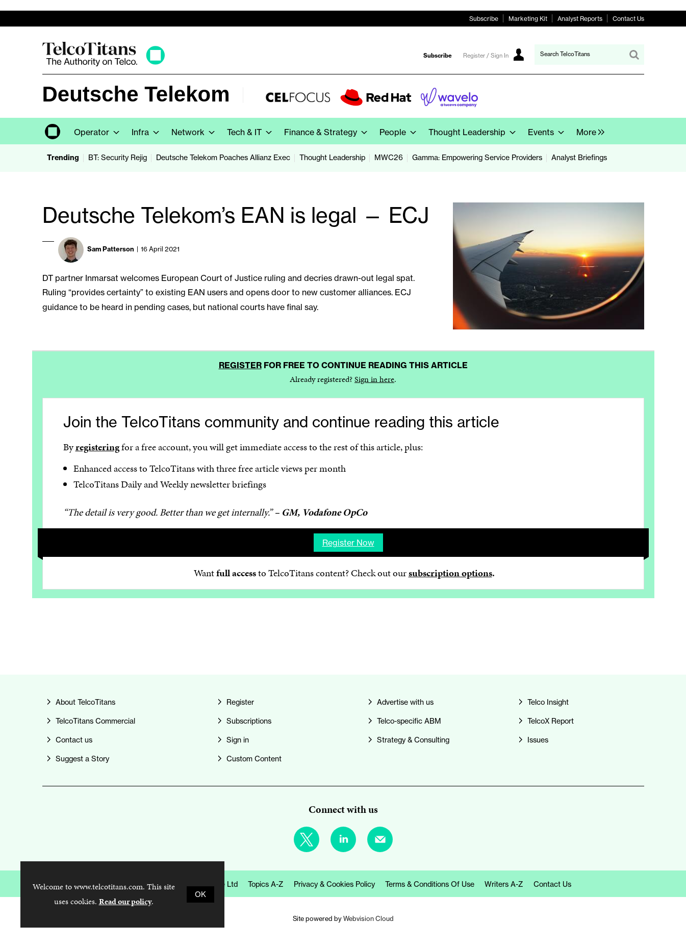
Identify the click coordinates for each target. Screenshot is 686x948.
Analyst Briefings (579, 157)
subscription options (450, 573)
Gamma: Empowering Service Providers (477, 157)
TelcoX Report (550, 721)
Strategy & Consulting (413, 740)
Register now (348, 542)
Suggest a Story (82, 758)
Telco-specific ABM (409, 721)
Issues (537, 740)
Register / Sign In (486, 55)
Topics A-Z (266, 884)
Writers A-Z (504, 884)
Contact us (74, 740)
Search (634, 54)
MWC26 (388, 157)
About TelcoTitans (85, 702)
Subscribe (483, 18)
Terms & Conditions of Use (429, 884)
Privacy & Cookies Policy (334, 884)
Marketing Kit (528, 18)
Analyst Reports (579, 18)
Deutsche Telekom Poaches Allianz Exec (223, 157)
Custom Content (254, 758)
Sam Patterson (110, 249)
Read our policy (125, 901)
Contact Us (628, 18)
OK (200, 894)
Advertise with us (405, 702)
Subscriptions (248, 721)
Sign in (237, 740)
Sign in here (374, 379)
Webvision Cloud (368, 918)
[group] (587, 131)
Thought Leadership (332, 157)
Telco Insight (548, 702)
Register (240, 365)
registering (97, 447)
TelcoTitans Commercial (95, 721)
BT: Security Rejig (117, 157)
